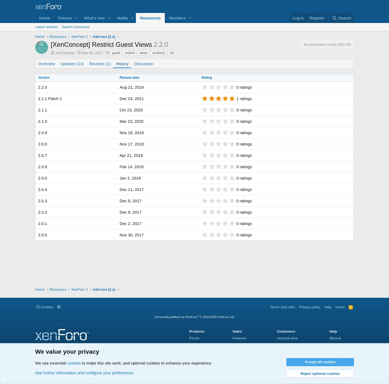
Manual (335, 338)
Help (328, 307)
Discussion (144, 63)
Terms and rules (282, 307)
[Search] (341, 18)
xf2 (172, 53)
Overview (46, 63)
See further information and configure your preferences (84, 372)
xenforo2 (158, 53)
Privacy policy (309, 307)
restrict (130, 53)
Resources (150, 18)
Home (44, 18)
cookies (74, 363)
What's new (94, 18)
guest (116, 53)
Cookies (44, 307)
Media (122, 18)
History (122, 63)
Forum (194, 338)
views (143, 53)
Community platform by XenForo (194, 317)
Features (239, 338)
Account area (287, 338)
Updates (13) (72, 63)
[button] (76, 18)
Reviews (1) (99, 63)
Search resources (75, 27)
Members (177, 18)
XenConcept (65, 53)
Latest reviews (46, 27)
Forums (65, 18)
